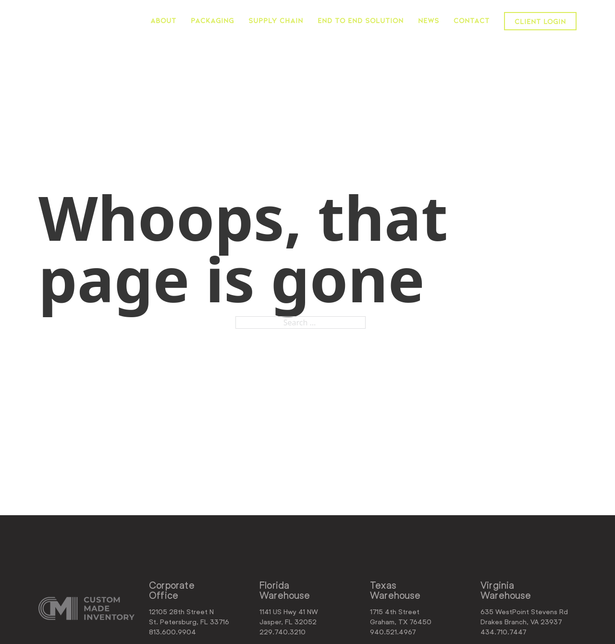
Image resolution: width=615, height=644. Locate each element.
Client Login (540, 20)
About (163, 20)
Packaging (212, 20)
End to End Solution (361, 20)
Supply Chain (275, 20)
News (428, 20)
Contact (472, 20)
